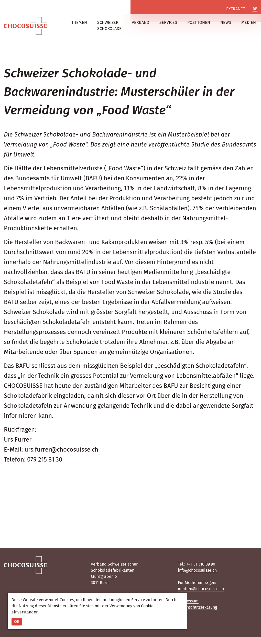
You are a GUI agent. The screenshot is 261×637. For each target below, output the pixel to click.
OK (16, 621)
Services (168, 22)
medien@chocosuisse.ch (201, 588)
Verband (140, 22)
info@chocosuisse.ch (197, 570)
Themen (79, 22)
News (225, 22)
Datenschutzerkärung (197, 607)
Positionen (198, 22)
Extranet (235, 8)
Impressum (188, 601)
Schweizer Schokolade (109, 25)
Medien (248, 22)
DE (255, 8)
